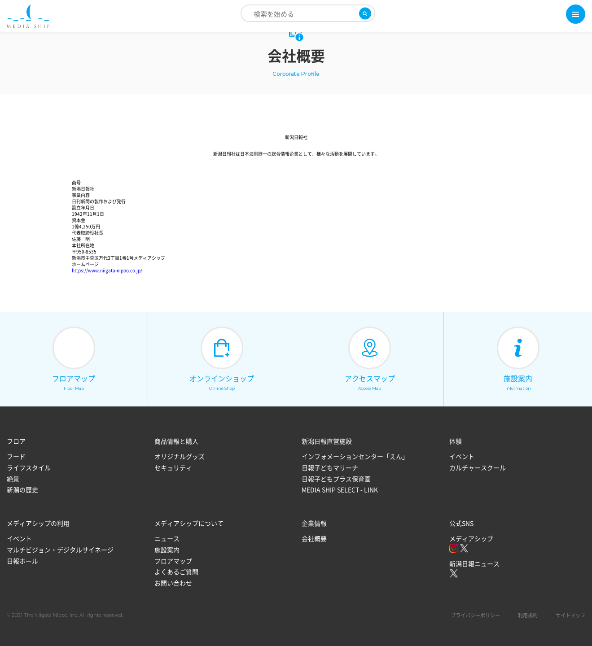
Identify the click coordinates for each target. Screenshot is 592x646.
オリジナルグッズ (179, 456)
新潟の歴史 (22, 489)
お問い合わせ (173, 582)
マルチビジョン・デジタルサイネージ (60, 549)
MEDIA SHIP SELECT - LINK (340, 489)
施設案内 (167, 549)
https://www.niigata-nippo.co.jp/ (107, 270)
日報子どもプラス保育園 (336, 478)
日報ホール (22, 560)
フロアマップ (173, 560)
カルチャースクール (477, 467)
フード (16, 456)
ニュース (167, 538)
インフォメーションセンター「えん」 (355, 456)
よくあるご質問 (176, 571)
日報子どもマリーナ (330, 467)
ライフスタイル (29, 467)
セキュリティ (173, 467)
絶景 (13, 478)
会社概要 (314, 538)
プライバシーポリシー (475, 616)
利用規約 (528, 616)
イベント (461, 456)
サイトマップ (570, 616)
